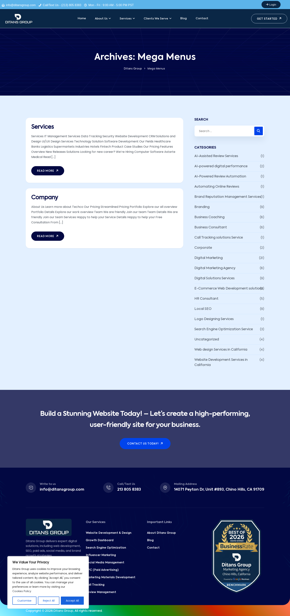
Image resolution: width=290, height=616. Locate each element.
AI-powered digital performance (220, 166)
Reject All (49, 600)
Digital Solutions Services (214, 278)
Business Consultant (210, 227)
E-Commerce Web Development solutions (228, 288)
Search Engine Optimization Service (223, 329)
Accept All (72, 600)
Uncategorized (206, 339)
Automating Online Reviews (216, 186)
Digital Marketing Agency (214, 268)
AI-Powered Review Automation (220, 176)
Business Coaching (209, 217)
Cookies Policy (21, 591)
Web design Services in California (220, 349)
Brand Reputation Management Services (227, 197)
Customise (24, 600)
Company (44, 198)
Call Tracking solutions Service (218, 237)
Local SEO (203, 309)
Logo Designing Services (214, 319)
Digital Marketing (208, 258)
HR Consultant (206, 298)
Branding (202, 207)
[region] (48, 582)
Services (42, 127)
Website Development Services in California (221, 362)
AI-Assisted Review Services (216, 156)
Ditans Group (63, 611)
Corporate (203, 247)
